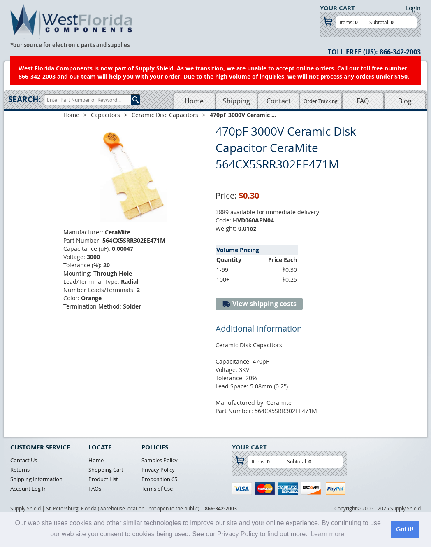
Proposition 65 (159, 479)
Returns (20, 469)
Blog (405, 100)
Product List (103, 479)
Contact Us (23, 460)
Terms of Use (157, 488)
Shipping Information (36, 479)
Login (413, 8)
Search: (24, 99)
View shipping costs (259, 304)
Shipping (236, 100)
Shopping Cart (105, 469)
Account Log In (28, 488)
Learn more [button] (327, 534)
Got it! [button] (404, 529)
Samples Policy (159, 460)
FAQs (94, 488)
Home (194, 100)
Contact (278, 100)
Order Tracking (321, 101)
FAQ (363, 100)
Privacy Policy (158, 469)
